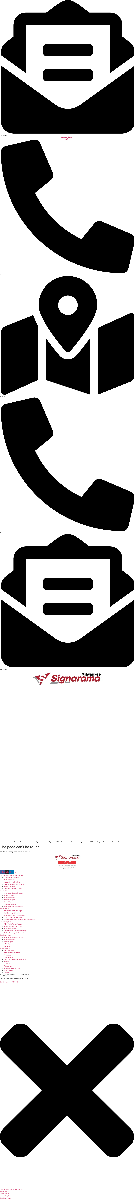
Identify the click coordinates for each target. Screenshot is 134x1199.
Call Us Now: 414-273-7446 (9, 982)
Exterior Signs (4, 891)
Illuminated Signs (5, 935)
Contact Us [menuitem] (116, 842)
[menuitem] (20, 842)
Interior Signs (4, 908)
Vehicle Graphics (5, 922)
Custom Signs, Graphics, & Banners (11, 875)
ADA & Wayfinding (6, 948)
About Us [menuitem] (106, 842)
